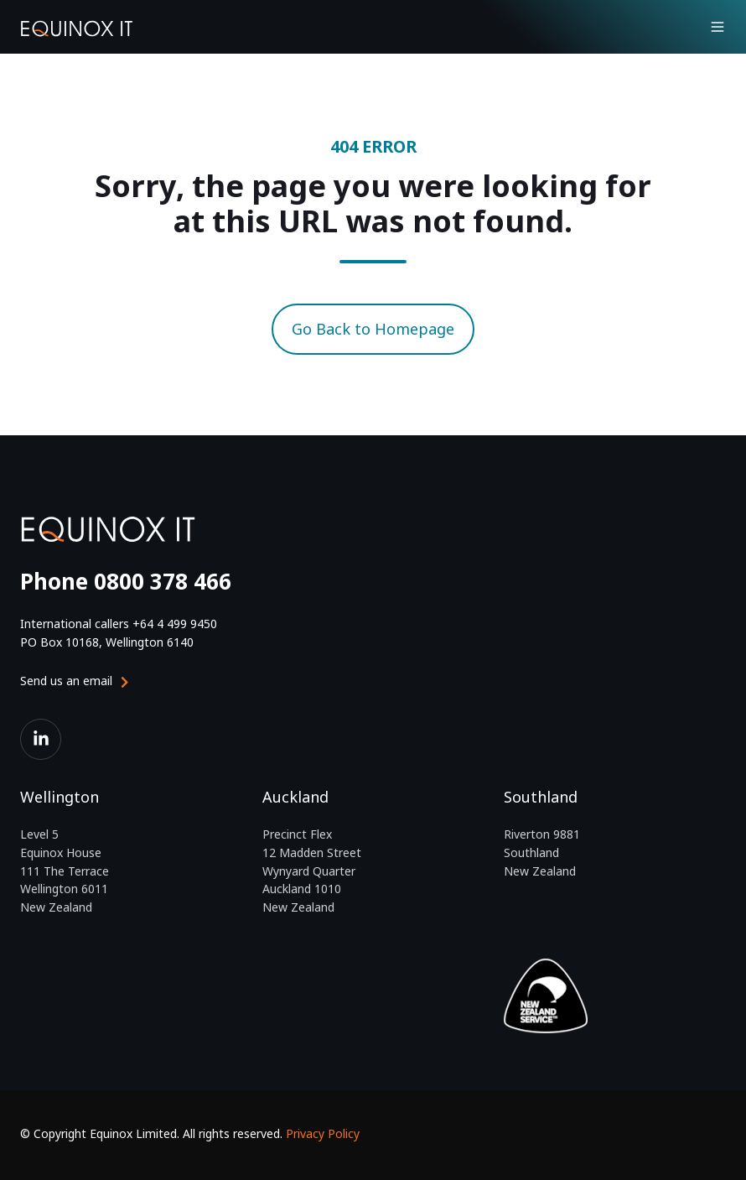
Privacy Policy (323, 1133)
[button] (717, 26)
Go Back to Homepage (373, 329)
